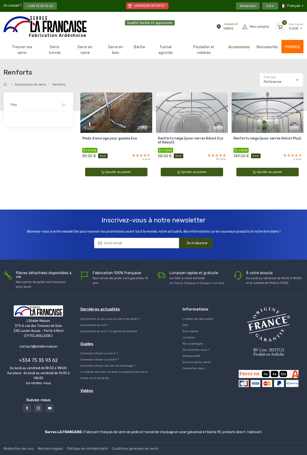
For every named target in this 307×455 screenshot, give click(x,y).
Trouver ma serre (22, 50)
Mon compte (259, 27)
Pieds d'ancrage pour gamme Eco (109, 138)
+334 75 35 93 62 (40, 6)
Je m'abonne (193, 242)
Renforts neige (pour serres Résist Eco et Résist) (190, 140)
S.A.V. (270, 6)
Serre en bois (115, 50)
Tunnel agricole (165, 50)
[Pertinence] (281, 80)
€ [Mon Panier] (296, 27)
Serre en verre (85, 50)
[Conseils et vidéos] (218, 26)
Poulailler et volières (203, 50)
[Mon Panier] (280, 26)
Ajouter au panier (116, 172)
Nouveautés (267, 47)
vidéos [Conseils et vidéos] (231, 26)
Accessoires (239, 47)
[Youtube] (50, 408)
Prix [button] (14, 105)
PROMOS (292, 47)
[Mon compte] (244, 26)
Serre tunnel (54, 50)
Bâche (139, 47)
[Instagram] (38, 408)
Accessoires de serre (30, 84)
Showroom (248, 6)
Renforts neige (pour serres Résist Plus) (267, 138)
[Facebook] (27, 408)
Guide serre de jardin (94, 378)
